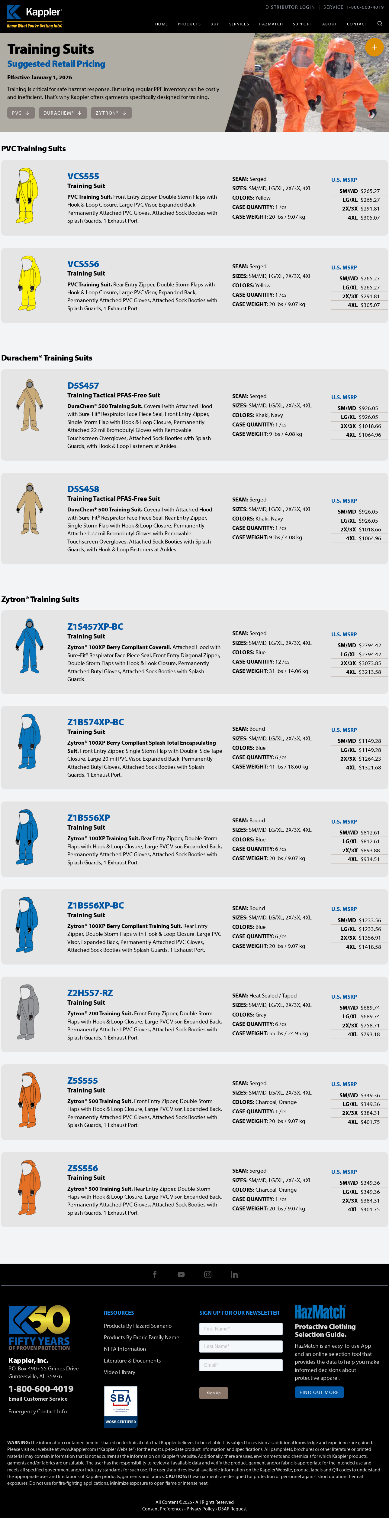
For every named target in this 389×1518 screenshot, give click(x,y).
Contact (357, 24)
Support (303, 24)
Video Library (119, 1372)
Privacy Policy (201, 1509)
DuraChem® (62, 113)
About (329, 24)
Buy (215, 24)
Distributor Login (290, 7)
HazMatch (271, 24)
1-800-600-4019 (365, 7)
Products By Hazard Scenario (138, 1325)
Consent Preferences (162, 1509)
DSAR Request (232, 1509)
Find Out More (319, 1392)
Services (239, 24)
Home (161, 24)
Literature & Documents (132, 1360)
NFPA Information (125, 1348)
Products (189, 24)
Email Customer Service (38, 1398)
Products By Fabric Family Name (141, 1337)
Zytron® (111, 113)
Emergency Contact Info (37, 1411)
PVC (21, 113)
